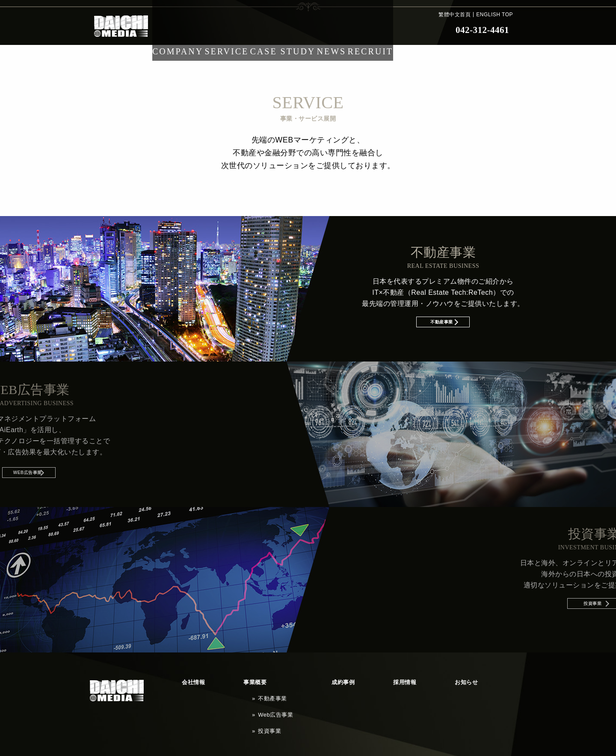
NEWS (348, 30)
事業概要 (220, 679)
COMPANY (180, 30)
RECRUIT (394, 30)
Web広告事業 (234, 694)
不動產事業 (231, 686)
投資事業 (229, 703)
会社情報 (181, 679)
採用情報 (315, 679)
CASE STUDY (293, 30)
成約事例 (276, 679)
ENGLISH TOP (494, 15)
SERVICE (234, 30)
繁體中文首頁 (454, 15)
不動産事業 (481, 325)
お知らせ (353, 679)
